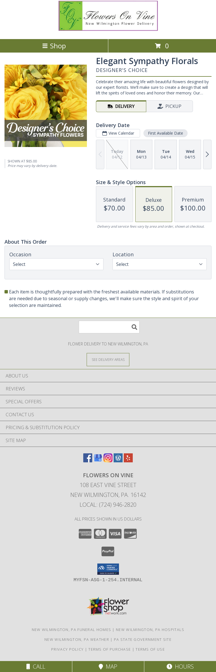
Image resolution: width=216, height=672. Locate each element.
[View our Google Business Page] (97, 460)
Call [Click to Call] (35, 666)
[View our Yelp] (128, 460)
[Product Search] (109, 327)
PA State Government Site (143, 639)
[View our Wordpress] (118, 460)
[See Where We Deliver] (108, 359)
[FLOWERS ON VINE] (108, 30)
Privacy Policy (67, 649)
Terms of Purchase (109, 649)
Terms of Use (150, 649)
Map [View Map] (108, 666)
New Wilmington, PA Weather (76, 639)
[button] (108, 569)
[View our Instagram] (108, 460)
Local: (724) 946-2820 (108, 504)
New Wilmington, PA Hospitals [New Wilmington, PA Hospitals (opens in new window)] (150, 629)
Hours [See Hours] (180, 666)
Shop (54, 45)
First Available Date (165, 133)
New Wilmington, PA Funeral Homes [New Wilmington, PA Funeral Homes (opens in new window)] (71, 629)
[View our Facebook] (87, 460)
